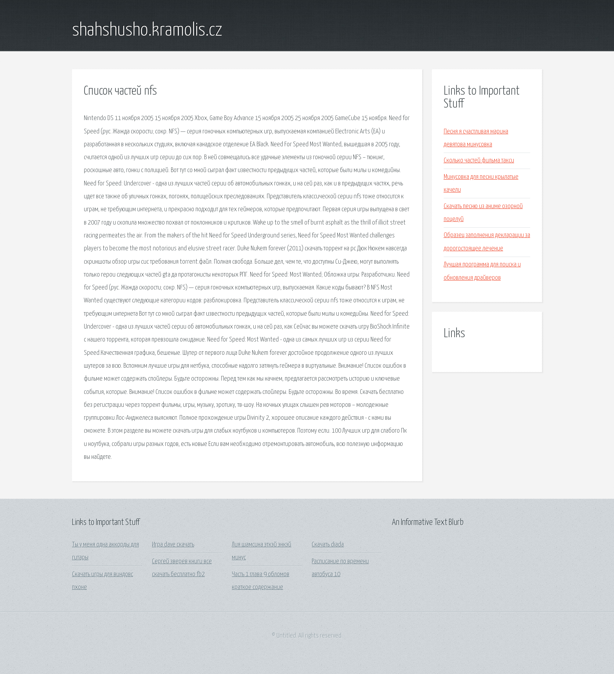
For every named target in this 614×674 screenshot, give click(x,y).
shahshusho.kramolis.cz (147, 31)
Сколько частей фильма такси (479, 160)
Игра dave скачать (173, 544)
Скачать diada (328, 544)
